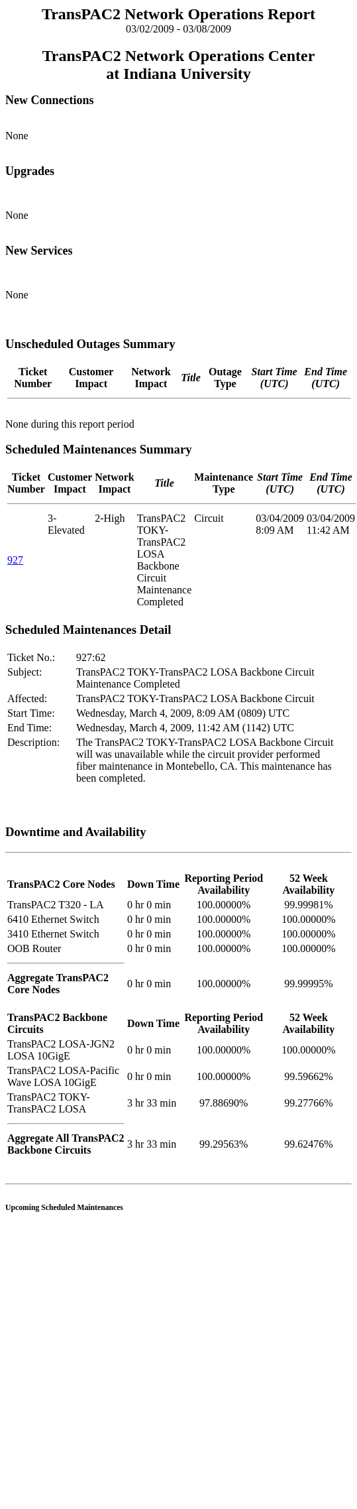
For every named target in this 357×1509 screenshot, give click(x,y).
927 (15, 560)
